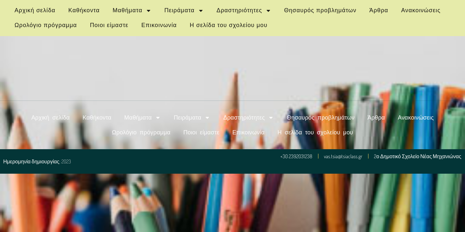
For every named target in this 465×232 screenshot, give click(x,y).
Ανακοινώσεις (420, 10)
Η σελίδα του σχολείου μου (229, 25)
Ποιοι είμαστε (109, 25)
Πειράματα (184, 11)
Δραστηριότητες (244, 11)
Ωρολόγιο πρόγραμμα (46, 25)
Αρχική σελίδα (35, 10)
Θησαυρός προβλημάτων (320, 10)
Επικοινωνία (159, 25)
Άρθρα (378, 10)
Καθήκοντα (84, 10)
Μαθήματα (132, 11)
